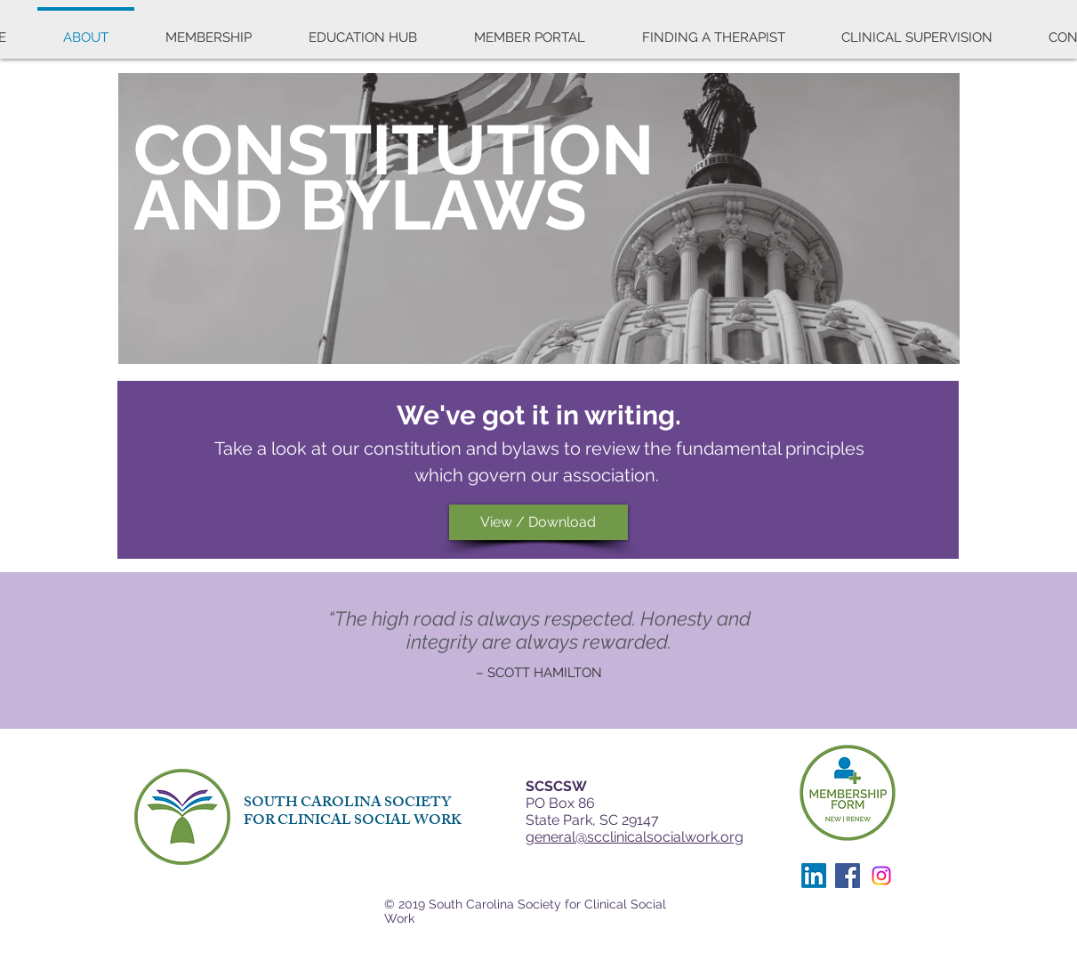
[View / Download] (538, 522)
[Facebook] (847, 875)
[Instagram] (881, 875)
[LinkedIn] (813, 875)
